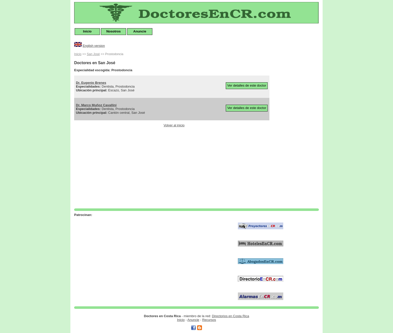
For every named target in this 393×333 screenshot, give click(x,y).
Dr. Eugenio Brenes (91, 83)
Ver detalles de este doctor (246, 85)
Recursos (209, 320)
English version (94, 46)
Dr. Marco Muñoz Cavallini (96, 105)
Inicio (87, 31)
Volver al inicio (173, 125)
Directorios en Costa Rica (230, 316)
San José (93, 54)
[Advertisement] (298, 126)
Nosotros (113, 31)
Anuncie (139, 31)
